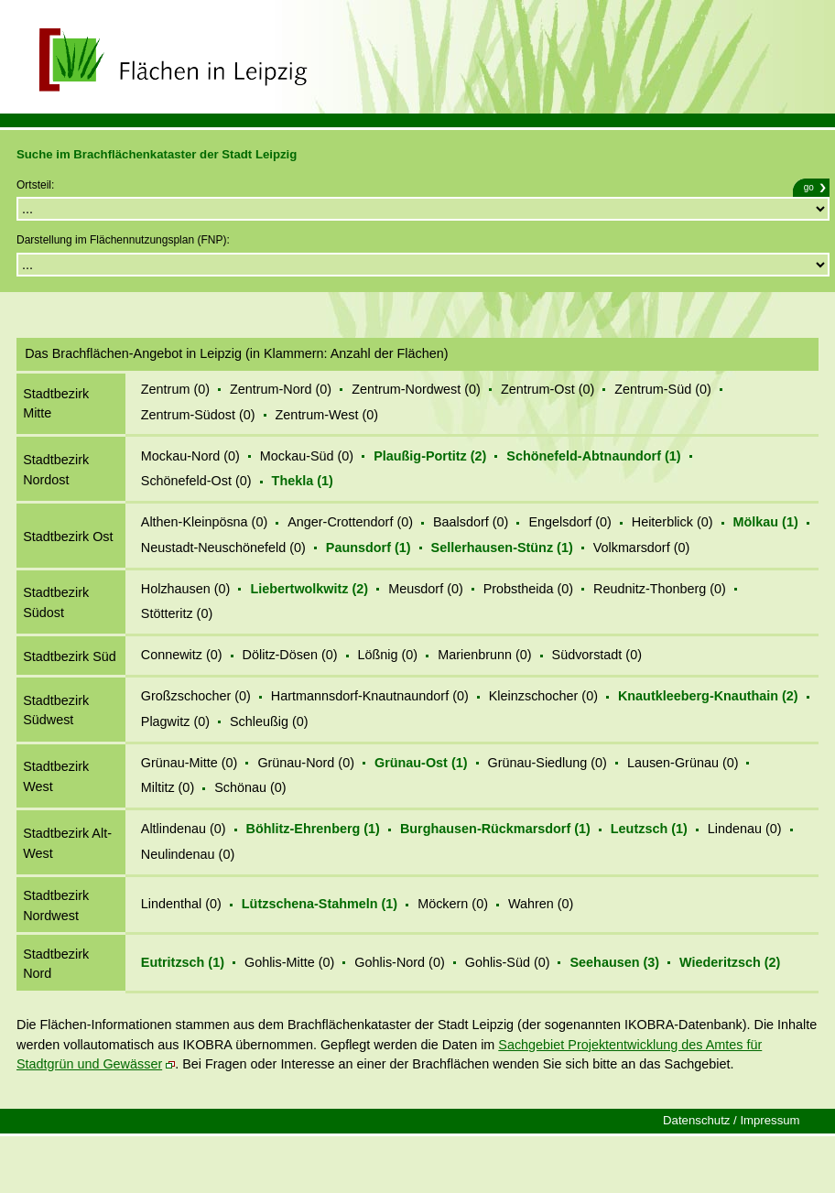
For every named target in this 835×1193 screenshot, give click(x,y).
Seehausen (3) (614, 962)
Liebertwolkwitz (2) (309, 588)
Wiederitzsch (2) (729, 962)
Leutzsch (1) (649, 828)
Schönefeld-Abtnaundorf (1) (593, 456)
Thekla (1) (302, 480)
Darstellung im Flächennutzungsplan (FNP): (123, 239)
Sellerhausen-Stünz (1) (502, 547)
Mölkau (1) (765, 522)
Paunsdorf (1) (368, 547)
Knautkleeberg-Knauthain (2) (708, 696)
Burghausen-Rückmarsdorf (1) (495, 828)
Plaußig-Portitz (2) (430, 456)
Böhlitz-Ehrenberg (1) (313, 828)
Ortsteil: (35, 185)
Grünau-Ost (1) (421, 762)
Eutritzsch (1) (182, 962)
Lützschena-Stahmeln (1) (319, 903)
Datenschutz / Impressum (731, 1120)
